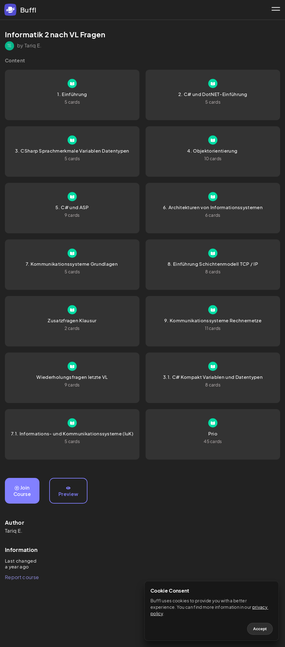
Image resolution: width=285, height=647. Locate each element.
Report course (22, 577)
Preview (68, 491)
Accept (260, 629)
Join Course (22, 490)
